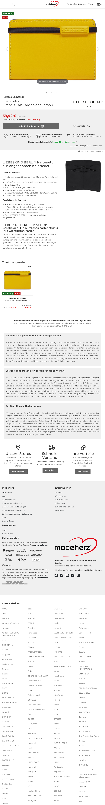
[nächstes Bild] (98, 49)
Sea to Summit (85, 657)
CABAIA (5, 722)
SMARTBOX (84, 674)
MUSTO (56, 700)
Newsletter (59, 510)
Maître (56, 661)
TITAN (81, 746)
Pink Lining (58, 757)
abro (4, 613)
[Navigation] (5, 4)
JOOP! (30, 781)
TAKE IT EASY (85, 712)
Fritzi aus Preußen (36, 657)
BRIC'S (5, 693)
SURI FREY (83, 707)
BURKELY (6, 717)
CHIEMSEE (7, 750)
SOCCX (82, 678)
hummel (32, 767)
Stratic (82, 698)
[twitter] (63, 575)
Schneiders (84, 628)
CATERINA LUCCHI (10, 746)
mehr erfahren (41, 545)
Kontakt (58, 492)
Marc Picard (58, 676)
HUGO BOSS (33, 762)
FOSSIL (31, 642)
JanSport (32, 772)
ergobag (31, 618)
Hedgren (32, 733)
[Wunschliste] (90, 4)
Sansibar (83, 618)
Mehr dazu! (50, 470)
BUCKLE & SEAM (9, 702)
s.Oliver (82, 683)
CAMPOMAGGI (8, 741)
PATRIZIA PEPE (60, 743)
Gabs (30, 671)
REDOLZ (57, 791)
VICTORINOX (85, 796)
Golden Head (34, 695)
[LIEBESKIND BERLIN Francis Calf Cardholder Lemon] (17, 280)
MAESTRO (57, 652)
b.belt (4, 640)
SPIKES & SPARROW (88, 688)
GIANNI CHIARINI (35, 685)
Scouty (82, 652)
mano (56, 671)
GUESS (31, 719)
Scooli (81, 637)
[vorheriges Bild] (7, 49)
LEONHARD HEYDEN (63, 633)
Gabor (30, 666)
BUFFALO (6, 707)
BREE (4, 688)
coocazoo (6, 765)
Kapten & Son (34, 791)
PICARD (56, 748)
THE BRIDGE (84, 731)
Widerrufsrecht (8, 500)
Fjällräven (32, 637)
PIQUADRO (58, 772)
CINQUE (5, 755)
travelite (82, 760)
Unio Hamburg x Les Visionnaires (88, 775)
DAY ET (5, 770)
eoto (30, 609)
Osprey (56, 724)
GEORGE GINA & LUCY (38, 676)
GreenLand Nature (36, 709)
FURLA (31, 661)
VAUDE (82, 791)
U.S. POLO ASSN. (86, 770)
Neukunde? (7, 534)
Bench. (5, 650)
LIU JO (56, 642)
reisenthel (57, 796)
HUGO (30, 757)
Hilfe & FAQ (60, 503)
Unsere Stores (8, 521)
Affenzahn (6, 618)
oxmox (56, 728)
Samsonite (84, 613)
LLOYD (56, 647)
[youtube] (68, 575)
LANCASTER (58, 618)
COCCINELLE (8, 760)
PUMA (56, 781)
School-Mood (85, 633)
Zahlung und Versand (64, 507)
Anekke (5, 628)
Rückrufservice (61, 500)
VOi (80, 801)
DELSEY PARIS (8, 779)
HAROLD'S (32, 724)
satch (81, 623)
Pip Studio (58, 767)
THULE (82, 741)
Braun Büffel (7, 683)
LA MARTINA (59, 613)
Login (4, 530)
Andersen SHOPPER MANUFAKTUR (11, 634)
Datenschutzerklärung (12, 503)
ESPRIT (31, 623)
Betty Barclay (8, 659)
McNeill (56, 690)
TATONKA (83, 722)
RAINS (56, 786)
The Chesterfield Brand (89, 736)
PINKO (56, 762)
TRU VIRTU (83, 765)
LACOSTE (57, 609)
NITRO (56, 709)
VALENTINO (84, 782)
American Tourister (10, 623)
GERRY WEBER (34, 681)
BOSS (4, 678)
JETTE (30, 776)
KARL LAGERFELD (36, 796)
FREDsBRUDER (35, 652)
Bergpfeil (6, 654)
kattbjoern (32, 800)
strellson (83, 702)
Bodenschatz (8, 664)
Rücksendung (61, 496)
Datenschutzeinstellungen (14, 507)
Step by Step (84, 693)
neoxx (56, 705)
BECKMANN (7, 645)
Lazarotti (57, 628)
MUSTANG (58, 695)
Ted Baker (83, 726)
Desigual (6, 789)
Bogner (5, 669)
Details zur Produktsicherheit (91, 151)
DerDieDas (7, 784)
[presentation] (16, 4)
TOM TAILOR (84, 755)
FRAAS (31, 647)
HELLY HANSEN (35, 738)
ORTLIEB (57, 719)
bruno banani (8, 698)
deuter (5, 793)
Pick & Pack (58, 752)
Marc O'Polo (58, 685)
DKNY (4, 798)
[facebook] (57, 575)
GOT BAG (32, 700)
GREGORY (32, 714)
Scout (81, 647)
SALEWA (83, 609)
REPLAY (56, 800)
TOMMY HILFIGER (87, 750)
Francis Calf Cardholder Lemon (17, 298)
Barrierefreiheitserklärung (13, 510)
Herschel (32, 743)
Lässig (56, 623)
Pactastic (57, 738)
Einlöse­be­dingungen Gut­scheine (17, 514)
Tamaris (82, 717)
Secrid (82, 661)
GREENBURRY (34, 705)
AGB (4, 496)
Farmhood (32, 633)
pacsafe (56, 733)
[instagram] (74, 575)
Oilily (55, 714)
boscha (5, 674)
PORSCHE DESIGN (61, 776)
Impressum (7, 492)
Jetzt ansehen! (18, 471)
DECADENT (7, 774)
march (56, 681)
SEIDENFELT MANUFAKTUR (85, 667)
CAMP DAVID (8, 736)
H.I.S (30, 748)
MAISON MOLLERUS (62, 657)
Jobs (4, 517)
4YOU (4, 609)
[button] (81, 126)
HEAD (30, 728)
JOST (30, 786)
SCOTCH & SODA (86, 642)
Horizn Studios (34, 752)
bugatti (5, 712)
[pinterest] (79, 575)
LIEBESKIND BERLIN (14, 96)
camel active (7, 731)
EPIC (30, 613)
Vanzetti (82, 786)
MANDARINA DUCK (62, 666)
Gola (30, 690)
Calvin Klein (7, 726)
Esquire (31, 628)
